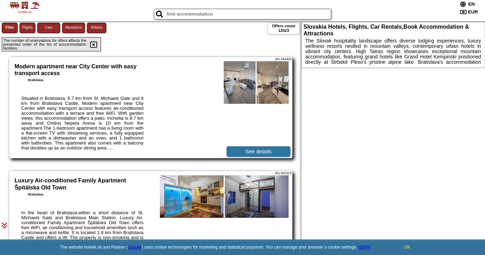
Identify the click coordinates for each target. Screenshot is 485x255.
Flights (27, 27)
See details (258, 151)
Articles (96, 27)
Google (135, 247)
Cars (48, 27)
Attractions (73, 27)
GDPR (364, 247)
